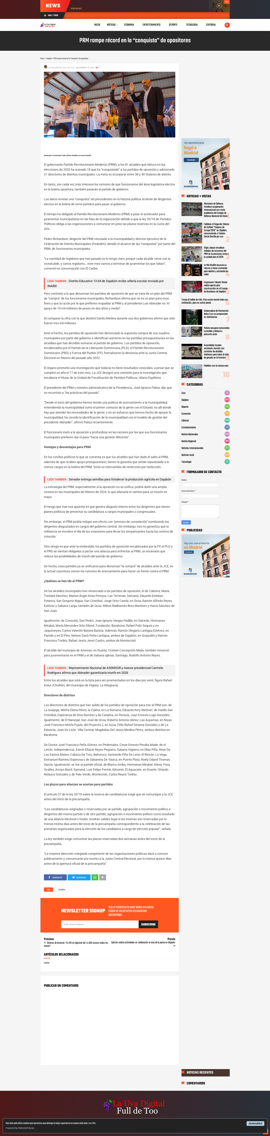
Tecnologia (186, 462)
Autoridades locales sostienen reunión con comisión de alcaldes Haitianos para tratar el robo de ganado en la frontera (216, 351)
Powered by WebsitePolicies (20, 1127)
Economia (185, 414)
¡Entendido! (255, 1123)
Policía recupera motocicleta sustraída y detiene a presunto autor (216, 331)
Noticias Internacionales (192, 448)
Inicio (97, 25)
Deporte (184, 407)
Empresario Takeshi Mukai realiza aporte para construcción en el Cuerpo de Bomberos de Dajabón (216, 287)
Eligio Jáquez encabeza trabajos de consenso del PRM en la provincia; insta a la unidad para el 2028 (216, 252)
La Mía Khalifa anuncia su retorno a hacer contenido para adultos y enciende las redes (216, 270)
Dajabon (61, 890)
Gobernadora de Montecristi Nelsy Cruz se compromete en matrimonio (216, 314)
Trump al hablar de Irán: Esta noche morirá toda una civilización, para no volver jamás (204, 301)
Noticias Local (187, 455)
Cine (183, 393)
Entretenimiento (188, 427)
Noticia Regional (188, 441)
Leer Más (92, 1123)
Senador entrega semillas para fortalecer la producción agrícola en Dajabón (120, 479)
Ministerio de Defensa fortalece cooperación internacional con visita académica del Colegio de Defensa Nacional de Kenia (215, 210)
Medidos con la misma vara (216, 366)
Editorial (185, 421)
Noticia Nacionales (189, 434)
